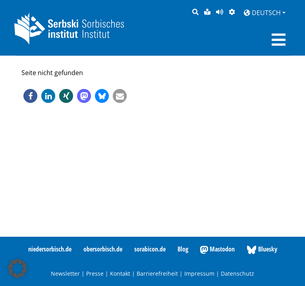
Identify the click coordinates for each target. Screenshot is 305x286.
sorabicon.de (150, 249)
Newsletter (65, 273)
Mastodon (217, 249)
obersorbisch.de (102, 249)
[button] (30, 96)
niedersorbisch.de (49, 249)
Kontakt (120, 273)
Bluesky (262, 249)
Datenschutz (237, 273)
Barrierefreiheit (157, 273)
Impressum (199, 273)
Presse (95, 273)
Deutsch (262, 12)
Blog (183, 249)
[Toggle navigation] (278, 40)
